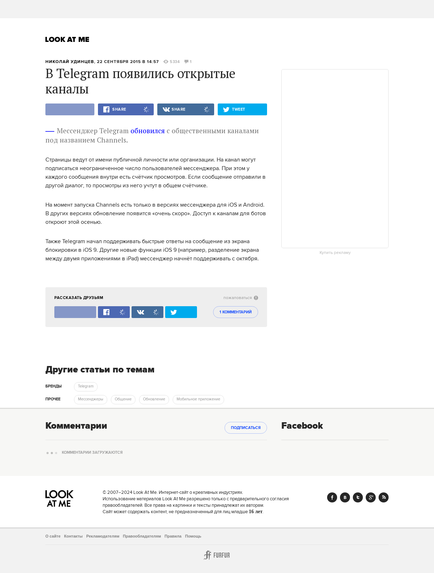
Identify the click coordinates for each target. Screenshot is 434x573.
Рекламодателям (102, 536)
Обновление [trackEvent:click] (154, 399)
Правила (172, 536)
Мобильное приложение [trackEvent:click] (198, 399)
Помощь (193, 536)
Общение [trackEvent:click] (123, 399)
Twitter (358, 497)
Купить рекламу (335, 253)
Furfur (217, 555)
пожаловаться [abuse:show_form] (240, 297)
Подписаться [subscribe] (246, 427)
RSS (384, 497)
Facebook (332, 497)
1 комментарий (236, 312)
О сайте (52, 536)
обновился (147, 130)
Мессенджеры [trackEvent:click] (90, 399)
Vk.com (345, 497)
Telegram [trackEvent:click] (86, 386)
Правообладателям (142, 536)
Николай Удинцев (69, 61)
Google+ (371, 497)
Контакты (73, 536)
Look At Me (67, 39)
